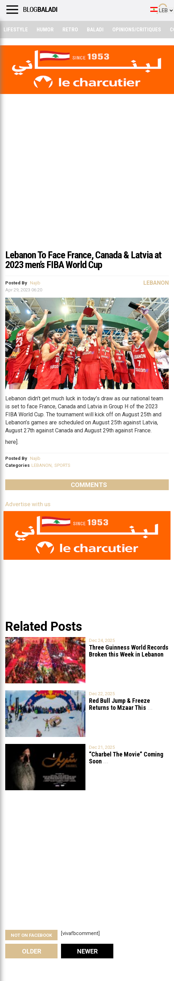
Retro (70, 29)
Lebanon (156, 283)
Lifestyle (15, 29)
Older (31, 951)
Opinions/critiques (136, 29)
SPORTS (62, 465)
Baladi (95, 29)
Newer (87, 951)
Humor (45, 29)
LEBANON (41, 465)
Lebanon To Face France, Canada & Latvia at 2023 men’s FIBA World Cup (83, 259)
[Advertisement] (87, 193)
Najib (35, 282)
